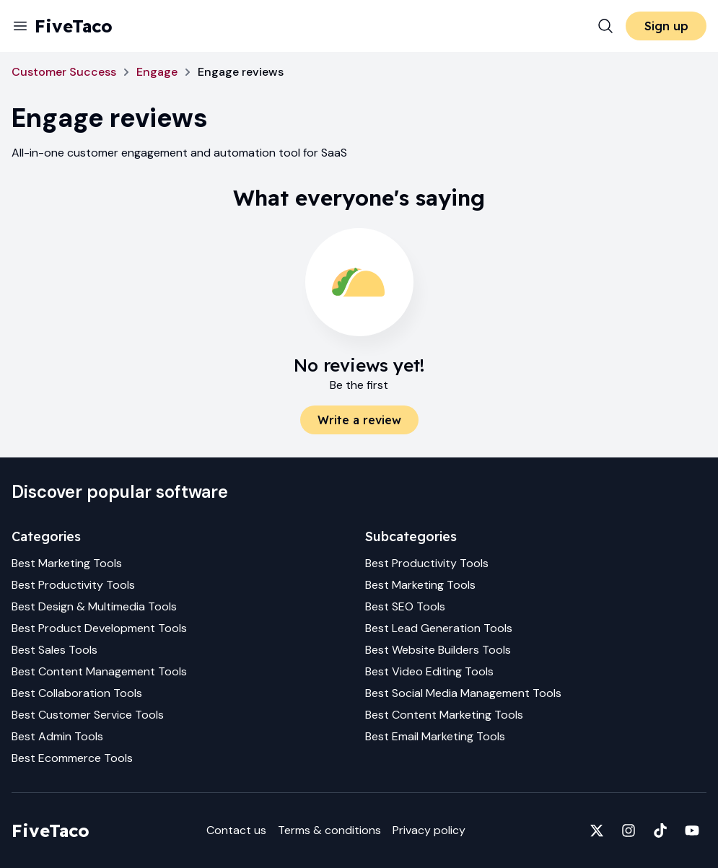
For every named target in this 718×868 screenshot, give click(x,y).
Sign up (666, 26)
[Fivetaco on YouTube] (692, 830)
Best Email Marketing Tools (435, 736)
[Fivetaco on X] (596, 830)
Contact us (236, 830)
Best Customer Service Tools (88, 714)
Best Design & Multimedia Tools (94, 606)
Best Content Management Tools (99, 671)
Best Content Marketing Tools (444, 714)
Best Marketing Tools (67, 563)
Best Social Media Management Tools (463, 693)
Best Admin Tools (57, 736)
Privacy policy (429, 830)
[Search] (605, 26)
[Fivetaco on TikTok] (660, 830)
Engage (157, 71)
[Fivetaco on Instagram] (628, 830)
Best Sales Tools (54, 649)
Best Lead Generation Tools (438, 628)
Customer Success (64, 71)
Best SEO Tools (405, 606)
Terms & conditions (329, 830)
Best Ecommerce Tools (72, 758)
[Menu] (20, 26)
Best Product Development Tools (99, 628)
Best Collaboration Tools (77, 693)
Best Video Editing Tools (429, 671)
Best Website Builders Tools (438, 649)
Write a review (359, 420)
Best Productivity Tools (73, 584)
